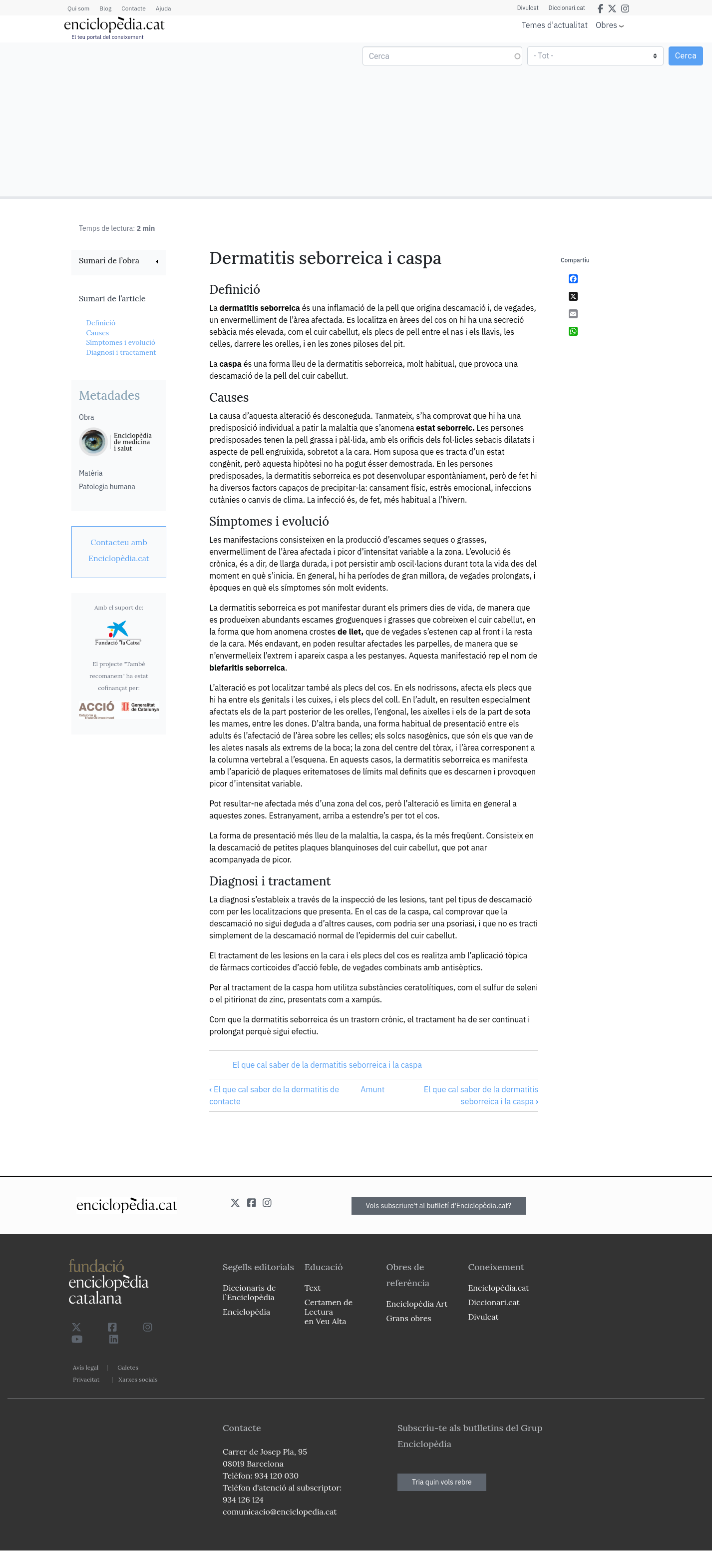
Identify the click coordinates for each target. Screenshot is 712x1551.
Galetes (127, 1367)
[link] (119, 261)
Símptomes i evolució (120, 342)
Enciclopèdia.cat (498, 1288)
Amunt (372, 1089)
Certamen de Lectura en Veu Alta (329, 1311)
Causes (97, 332)
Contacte (133, 8)
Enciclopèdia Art (417, 1304)
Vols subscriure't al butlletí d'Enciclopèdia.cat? (439, 1205)
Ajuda (163, 8)
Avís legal (85, 1367)
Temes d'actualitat (555, 24)
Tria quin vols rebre (442, 1482)
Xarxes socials (137, 1379)
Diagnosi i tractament (121, 352)
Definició (100, 322)
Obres (606, 24)
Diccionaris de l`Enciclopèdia (249, 1292)
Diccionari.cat (567, 7)
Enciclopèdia (246, 1312)
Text (313, 1288)
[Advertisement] (179, 119)
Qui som (78, 8)
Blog (105, 8)
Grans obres (408, 1318)
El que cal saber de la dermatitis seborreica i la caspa (327, 1065)
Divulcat (528, 7)
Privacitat (86, 1379)
